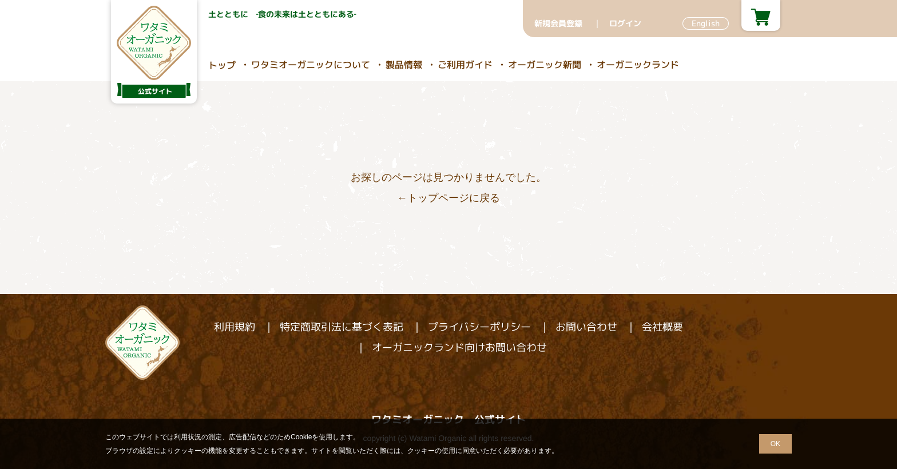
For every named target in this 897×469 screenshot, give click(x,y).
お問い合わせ (586, 327)
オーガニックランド (638, 64)
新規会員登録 (558, 23)
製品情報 (404, 64)
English (706, 23)
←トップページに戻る (448, 198)
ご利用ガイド (465, 64)
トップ (222, 65)
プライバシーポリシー (479, 327)
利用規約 (234, 327)
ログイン (625, 23)
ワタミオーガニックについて (310, 64)
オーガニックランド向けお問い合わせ (459, 347)
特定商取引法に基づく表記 (341, 327)
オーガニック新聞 (544, 64)
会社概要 (662, 327)
